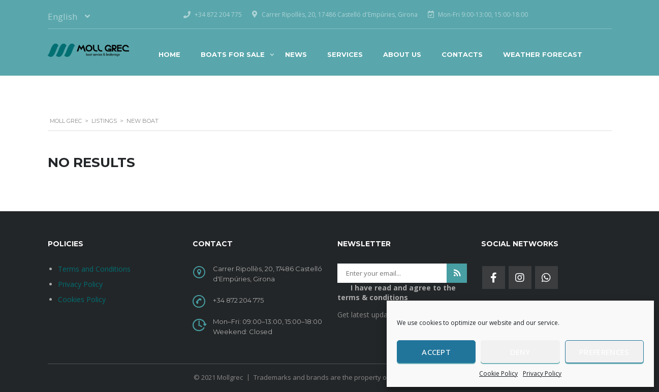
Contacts (462, 54)
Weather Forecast (542, 54)
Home (169, 54)
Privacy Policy (542, 373)
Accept (436, 352)
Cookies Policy (82, 299)
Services (345, 54)
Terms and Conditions (94, 269)
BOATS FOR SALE (233, 54)
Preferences (604, 352)
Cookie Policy (498, 373)
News (296, 54)
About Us (402, 54)
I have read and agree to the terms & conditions (396, 292)
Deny (520, 352)
